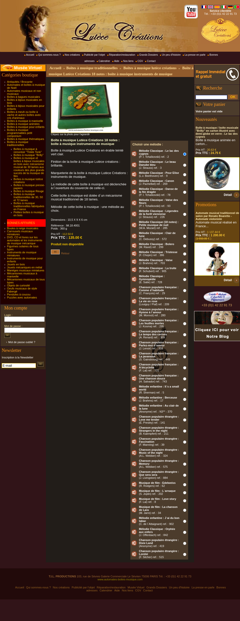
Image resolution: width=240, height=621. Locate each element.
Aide (116, 61)
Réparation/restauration (122, 54)
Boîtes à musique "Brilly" (29, 155)
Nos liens (128, 61)
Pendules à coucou (19, 294)
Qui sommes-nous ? (49, 54)
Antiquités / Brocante (20, 81)
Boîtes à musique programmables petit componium (19, 132)
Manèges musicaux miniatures (25, 270)
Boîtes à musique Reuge (29, 191)
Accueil (30, 54)
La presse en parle (195, 54)
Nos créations (72, 54)
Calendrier (104, 61)
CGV (140, 61)
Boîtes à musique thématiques (25, 138)
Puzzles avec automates (22, 297)
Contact (151, 61)
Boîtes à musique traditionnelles (17, 143)
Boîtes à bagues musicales (23, 96)
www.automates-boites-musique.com (120, 579)
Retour (60, 253)
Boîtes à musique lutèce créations (150, 68)
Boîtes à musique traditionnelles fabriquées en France (29, 206)
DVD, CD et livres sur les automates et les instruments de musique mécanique (24, 240)
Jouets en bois (16, 264)
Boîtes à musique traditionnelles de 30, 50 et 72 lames (28, 197)
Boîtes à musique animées (23, 123)
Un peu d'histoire (171, 54)
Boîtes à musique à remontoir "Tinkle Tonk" (28, 150)
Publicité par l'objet (94, 54)
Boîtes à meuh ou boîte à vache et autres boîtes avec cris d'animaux (24, 114)
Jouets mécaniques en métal (24, 267)
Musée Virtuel (28, 67)
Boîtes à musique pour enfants (25, 126)
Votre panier (214, 104)
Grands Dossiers (148, 54)
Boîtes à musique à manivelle (25, 120)
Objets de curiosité (18, 285)
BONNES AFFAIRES (21, 223)
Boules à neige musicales (22, 228)
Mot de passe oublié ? (21, 342)
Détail (228, 195)
